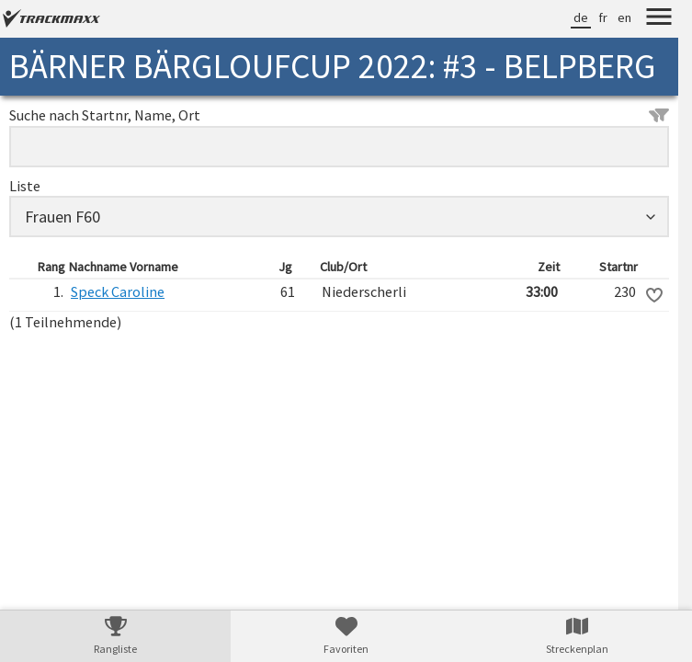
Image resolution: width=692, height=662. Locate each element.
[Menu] (658, 19)
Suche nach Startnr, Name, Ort (339, 115)
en (624, 17)
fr (602, 17)
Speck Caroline (117, 291)
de (580, 17)
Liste (24, 186)
